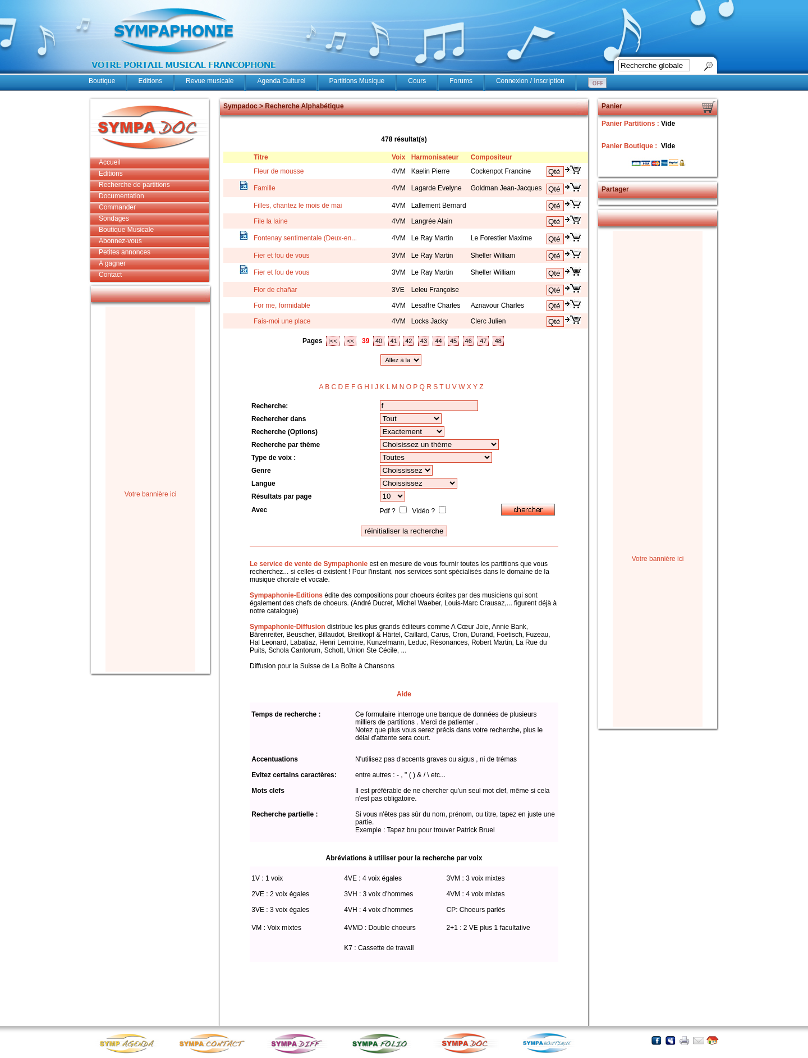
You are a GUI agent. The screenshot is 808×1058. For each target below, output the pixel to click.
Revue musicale (209, 81)
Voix (398, 157)
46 (468, 341)
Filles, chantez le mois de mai (298, 205)
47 (483, 341)
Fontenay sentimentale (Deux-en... (305, 238)
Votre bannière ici (151, 494)
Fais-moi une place (282, 321)
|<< (332, 341)
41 (394, 341)
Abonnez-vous (120, 241)
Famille (265, 188)
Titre (261, 157)
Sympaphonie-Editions (286, 595)
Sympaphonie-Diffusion (287, 627)
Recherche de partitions (134, 185)
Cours (417, 81)
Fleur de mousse (279, 171)
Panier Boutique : (630, 146)
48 (498, 341)
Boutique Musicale (126, 230)
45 (453, 341)
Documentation (121, 196)
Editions (150, 81)
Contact (110, 275)
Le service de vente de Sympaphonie (309, 564)
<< (350, 341)
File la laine (271, 221)
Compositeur (491, 157)
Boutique (102, 81)
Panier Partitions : (631, 123)
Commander (117, 207)
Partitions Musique (357, 81)
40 (378, 341)
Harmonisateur (435, 157)
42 (408, 341)
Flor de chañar (275, 290)
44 (438, 341)
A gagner (112, 263)
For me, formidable (282, 305)
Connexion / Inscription (530, 81)
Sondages (114, 218)
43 (423, 341)
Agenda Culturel (281, 81)
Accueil (110, 162)
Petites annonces (124, 252)
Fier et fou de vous (281, 255)
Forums (460, 81)
